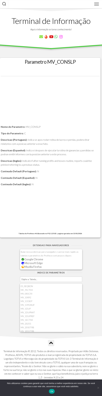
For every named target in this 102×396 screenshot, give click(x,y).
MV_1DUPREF (28, 316)
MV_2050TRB (27, 327)
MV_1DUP (26, 308)
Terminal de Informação (51, 20)
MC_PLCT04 (27, 290)
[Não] (98, 387)
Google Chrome (32, 259)
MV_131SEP (26, 301)
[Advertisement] (50, 103)
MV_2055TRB (27, 331)
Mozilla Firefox (31, 266)
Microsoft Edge (32, 263)
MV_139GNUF (28, 305)
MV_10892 (26, 297)
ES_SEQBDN (27, 286)
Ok (51, 391)
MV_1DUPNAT (28, 312)
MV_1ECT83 (27, 320)
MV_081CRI (26, 293)
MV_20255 (26, 323)
